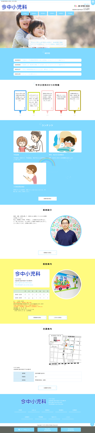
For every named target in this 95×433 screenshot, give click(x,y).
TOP (92, 424)
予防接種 (70, 13)
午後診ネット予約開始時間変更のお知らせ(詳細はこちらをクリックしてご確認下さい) (44, 60)
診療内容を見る (47, 198)
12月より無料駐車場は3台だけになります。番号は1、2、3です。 (38, 69)
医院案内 (43, 13)
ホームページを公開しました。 (30, 74)
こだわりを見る (58, 317)
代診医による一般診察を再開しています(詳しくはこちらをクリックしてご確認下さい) (44, 64)
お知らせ (34, 410)
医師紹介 (34, 13)
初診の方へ (54, 417)
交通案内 (52, 13)
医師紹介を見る (47, 252)
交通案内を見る (47, 387)
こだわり (68, 417)
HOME (25, 13)
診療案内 (61, 13)
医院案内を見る (37, 317)
